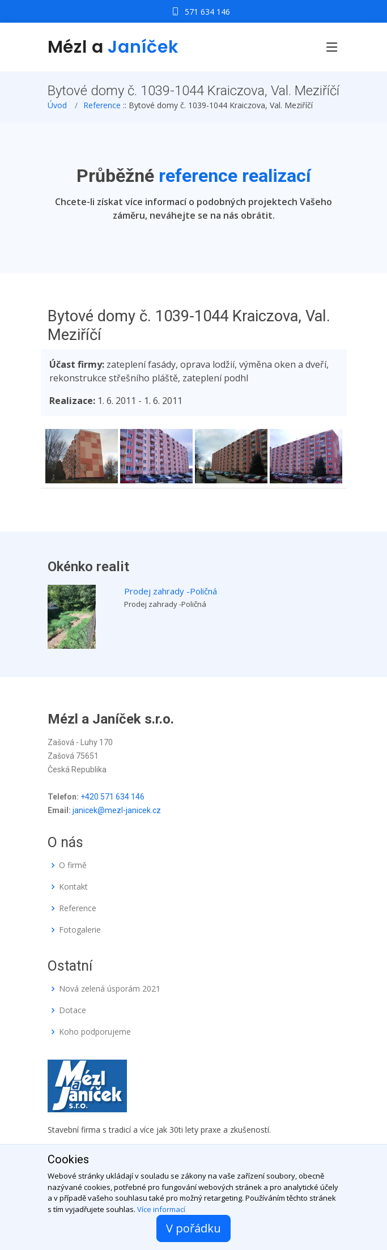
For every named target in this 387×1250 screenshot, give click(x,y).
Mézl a (113, 47)
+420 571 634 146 (112, 796)
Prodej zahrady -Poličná (170, 591)
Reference (102, 105)
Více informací (161, 1209)
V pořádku (193, 1228)
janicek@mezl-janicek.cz (117, 810)
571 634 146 (207, 11)
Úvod (57, 105)
